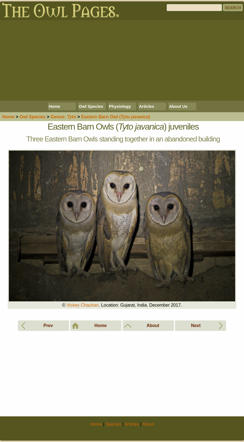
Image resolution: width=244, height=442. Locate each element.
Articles (146, 106)
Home (54, 106)
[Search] (194, 7)
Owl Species (91, 106)
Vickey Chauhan (83, 305)
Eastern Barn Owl (115, 116)
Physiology (120, 106)
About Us (178, 106)
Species (33, 116)
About (148, 424)
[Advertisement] (122, 60)
